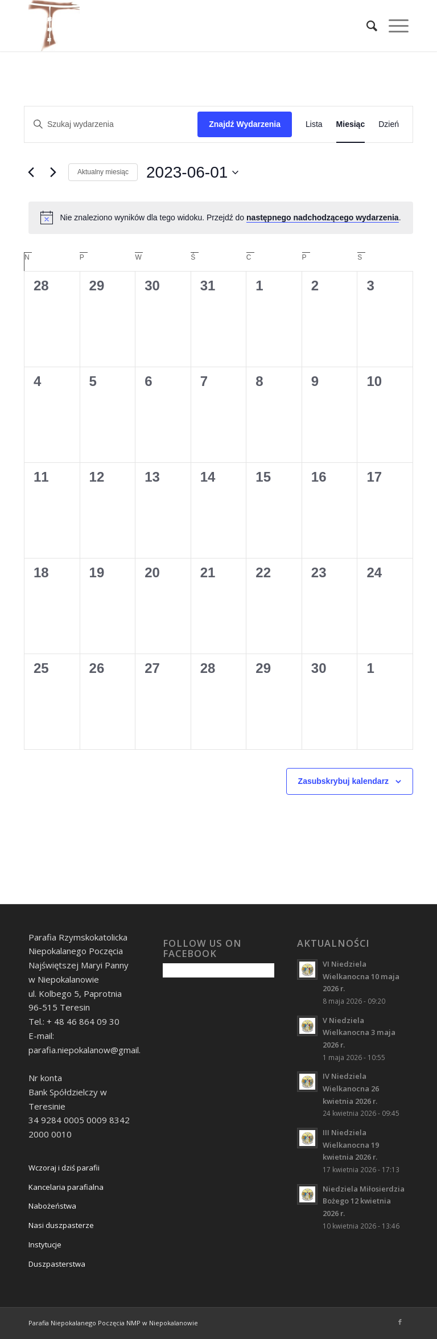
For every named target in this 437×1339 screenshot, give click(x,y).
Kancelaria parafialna (66, 1187)
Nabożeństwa (52, 1206)
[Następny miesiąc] (53, 172)
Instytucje (44, 1244)
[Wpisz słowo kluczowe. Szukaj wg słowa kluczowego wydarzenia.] (110, 124)
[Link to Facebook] (400, 1321)
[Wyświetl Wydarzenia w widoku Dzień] (388, 124)
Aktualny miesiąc (103, 172)
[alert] (220, 217)
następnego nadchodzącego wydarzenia (322, 217)
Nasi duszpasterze (61, 1225)
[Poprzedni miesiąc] (31, 172)
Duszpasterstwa (56, 1264)
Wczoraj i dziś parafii (64, 1168)
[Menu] (393, 25)
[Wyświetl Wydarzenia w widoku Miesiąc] (350, 124)
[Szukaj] (366, 25)
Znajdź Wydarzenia (245, 124)
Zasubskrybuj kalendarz (343, 781)
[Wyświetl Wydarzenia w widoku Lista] (314, 124)
